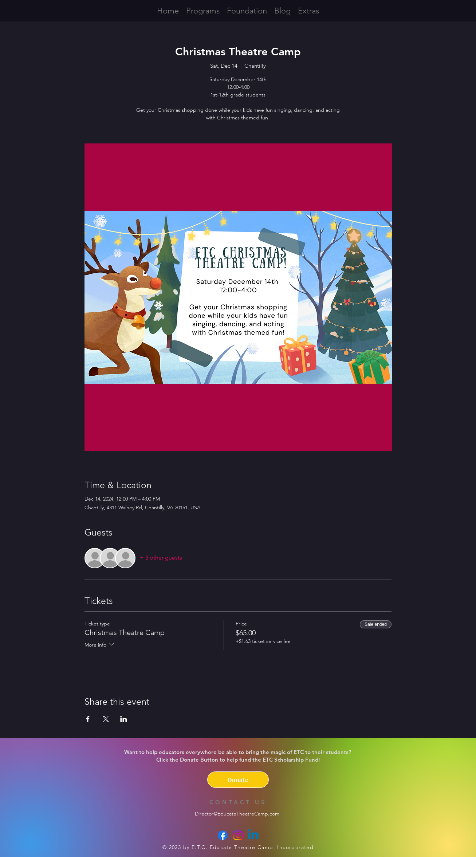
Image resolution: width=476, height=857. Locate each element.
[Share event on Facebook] (87, 719)
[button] (308, 10)
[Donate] (238, 779)
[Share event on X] (105, 719)
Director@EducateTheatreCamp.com (237, 813)
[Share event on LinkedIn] (123, 719)
